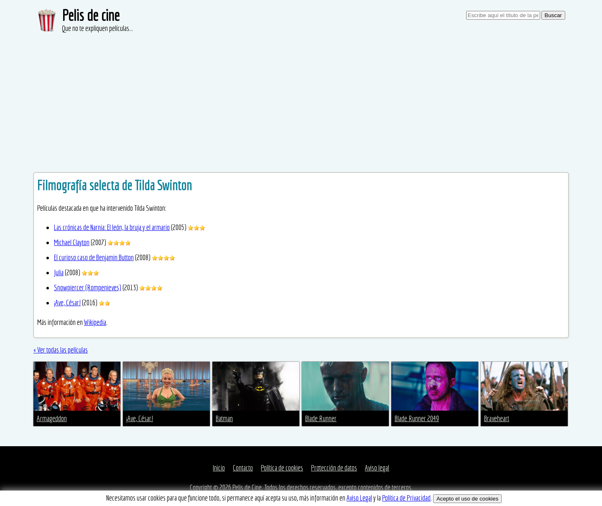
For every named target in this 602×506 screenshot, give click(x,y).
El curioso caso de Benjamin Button (94, 257)
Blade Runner (321, 418)
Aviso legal (377, 467)
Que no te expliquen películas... (97, 28)
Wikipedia (95, 322)
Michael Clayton (71, 242)
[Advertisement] (301, 96)
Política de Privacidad (406, 497)
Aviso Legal (359, 497)
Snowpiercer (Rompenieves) (87, 287)
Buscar (553, 15)
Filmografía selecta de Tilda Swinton (114, 185)
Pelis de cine (91, 15)
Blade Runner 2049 (417, 418)
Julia (59, 272)
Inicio (219, 467)
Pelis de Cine (247, 487)
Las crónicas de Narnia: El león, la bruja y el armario (112, 227)
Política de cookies (282, 467)
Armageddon (52, 418)
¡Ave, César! (67, 302)
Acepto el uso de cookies (467, 499)
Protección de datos (334, 467)
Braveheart (496, 418)
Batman (224, 418)
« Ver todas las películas (60, 349)
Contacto (243, 467)
